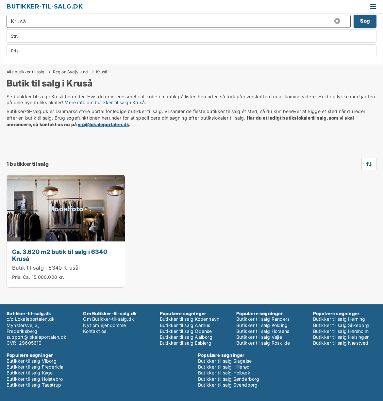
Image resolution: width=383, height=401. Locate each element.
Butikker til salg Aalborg (186, 337)
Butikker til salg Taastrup (34, 385)
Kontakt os (94, 331)
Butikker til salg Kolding (262, 325)
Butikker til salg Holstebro (35, 379)
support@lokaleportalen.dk (36, 337)
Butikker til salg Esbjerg (185, 343)
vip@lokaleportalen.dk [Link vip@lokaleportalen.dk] (103, 124)
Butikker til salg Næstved (341, 343)
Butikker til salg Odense (186, 331)
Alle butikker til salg (25, 71)
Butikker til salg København (189, 319)
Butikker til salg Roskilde (263, 343)
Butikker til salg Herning (339, 319)
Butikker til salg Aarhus (185, 325)
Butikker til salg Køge (30, 372)
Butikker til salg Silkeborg (341, 325)
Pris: (17, 277)
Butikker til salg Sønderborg (228, 379)
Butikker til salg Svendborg (228, 385)
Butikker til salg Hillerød (224, 367)
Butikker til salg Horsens (262, 331)
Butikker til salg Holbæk (224, 372)
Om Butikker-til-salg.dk (108, 319)
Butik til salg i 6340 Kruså (45, 267)
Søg (365, 21)
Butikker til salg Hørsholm (341, 331)
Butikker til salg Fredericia (35, 367)
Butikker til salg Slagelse (225, 361)
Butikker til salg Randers (263, 319)
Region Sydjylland (70, 71)
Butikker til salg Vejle (259, 337)
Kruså (101, 72)
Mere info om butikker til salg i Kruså (104, 102)
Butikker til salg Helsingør (341, 337)
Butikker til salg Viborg (32, 361)
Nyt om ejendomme (104, 325)
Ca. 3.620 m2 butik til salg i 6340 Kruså (59, 255)
